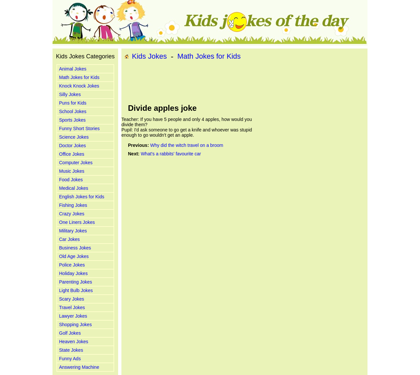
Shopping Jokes (75, 324)
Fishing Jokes (73, 205)
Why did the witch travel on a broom (186, 145)
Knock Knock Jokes (79, 86)
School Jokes (72, 111)
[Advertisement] (244, 82)
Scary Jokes (71, 299)
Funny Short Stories (79, 128)
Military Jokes (73, 230)
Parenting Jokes (75, 282)
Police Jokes (72, 264)
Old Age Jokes (74, 256)
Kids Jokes (149, 56)
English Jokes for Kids (81, 196)
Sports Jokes (72, 120)
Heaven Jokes (73, 341)
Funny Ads (70, 358)
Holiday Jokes (73, 273)
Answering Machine (79, 367)
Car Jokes (69, 239)
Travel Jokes (72, 307)
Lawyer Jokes (73, 316)
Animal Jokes (72, 68)
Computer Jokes (76, 162)
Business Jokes (75, 247)
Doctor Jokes (72, 145)
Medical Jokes (73, 188)
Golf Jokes (70, 333)
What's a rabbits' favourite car (171, 153)
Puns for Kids (72, 103)
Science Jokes (74, 137)
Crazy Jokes (71, 213)
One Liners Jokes (77, 222)
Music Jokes (71, 171)
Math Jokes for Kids (79, 77)
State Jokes (71, 350)
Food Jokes (71, 179)
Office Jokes (71, 154)
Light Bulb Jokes (76, 290)
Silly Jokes (70, 94)
